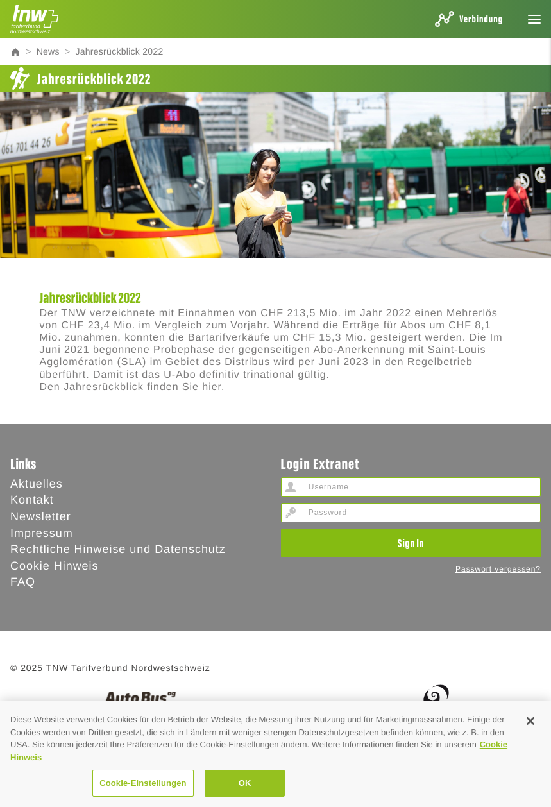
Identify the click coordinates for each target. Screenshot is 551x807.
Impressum (41, 533)
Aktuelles (36, 483)
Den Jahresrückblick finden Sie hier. (132, 387)
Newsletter (40, 516)
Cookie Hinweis (54, 565)
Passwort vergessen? (498, 569)
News (48, 51)
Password (291, 513)
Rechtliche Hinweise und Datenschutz (118, 549)
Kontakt (32, 499)
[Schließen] (530, 756)
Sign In (410, 542)
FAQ (22, 581)
